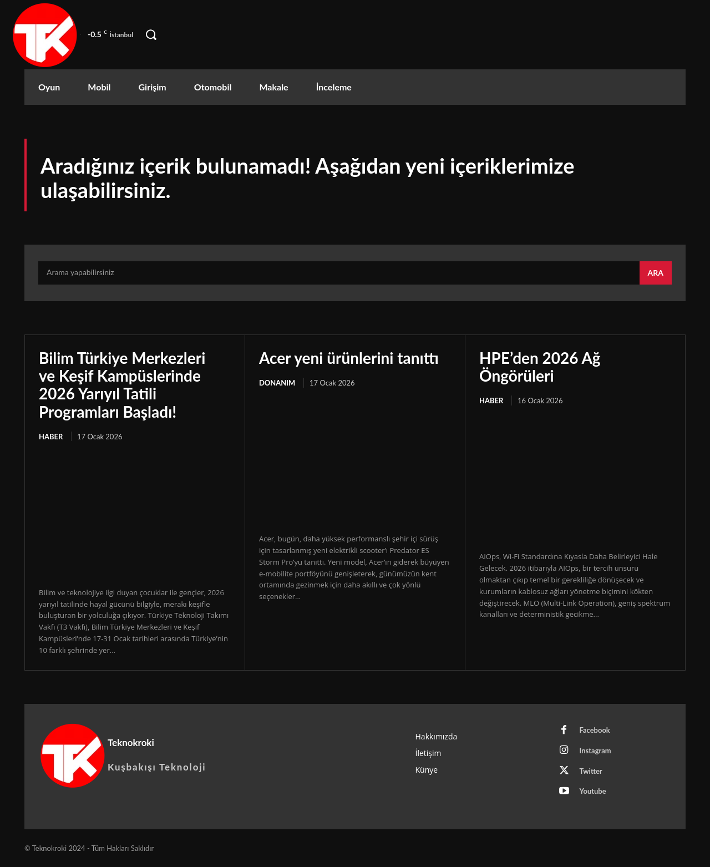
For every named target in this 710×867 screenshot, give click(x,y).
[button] (151, 35)
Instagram (595, 750)
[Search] (656, 273)
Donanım (277, 382)
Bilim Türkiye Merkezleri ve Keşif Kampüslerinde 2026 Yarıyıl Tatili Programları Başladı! (122, 384)
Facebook (595, 730)
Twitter (591, 771)
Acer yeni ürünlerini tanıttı (349, 357)
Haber (51, 436)
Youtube (593, 791)
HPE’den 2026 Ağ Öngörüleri (540, 366)
